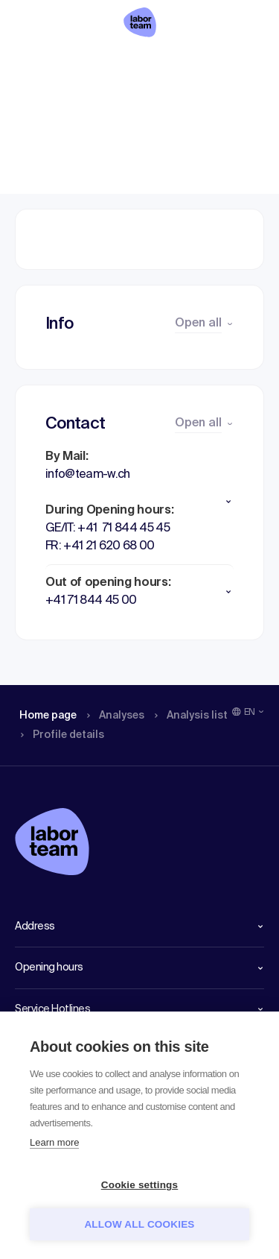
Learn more (54, 1142)
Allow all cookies (139, 1224)
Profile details (235, 63)
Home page (36, 63)
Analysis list (169, 63)
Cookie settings (140, 1184)
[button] (139, 501)
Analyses (98, 63)
